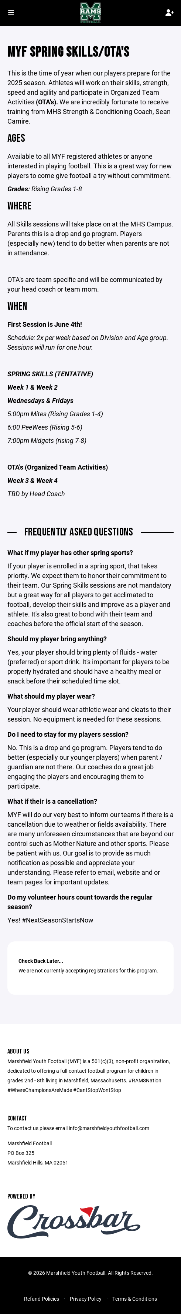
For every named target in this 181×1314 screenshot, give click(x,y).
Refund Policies (41, 1298)
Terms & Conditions (134, 1298)
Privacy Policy (86, 1298)
